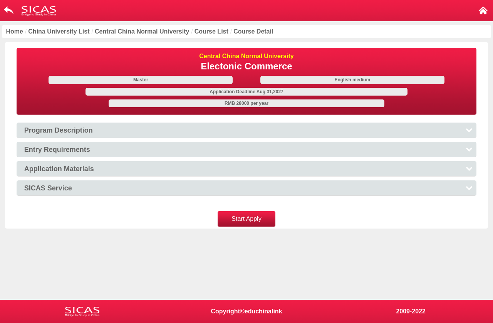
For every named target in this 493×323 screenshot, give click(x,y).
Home (14, 31)
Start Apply (246, 218)
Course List (211, 31)
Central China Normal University (142, 31)
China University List (58, 31)
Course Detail (253, 31)
